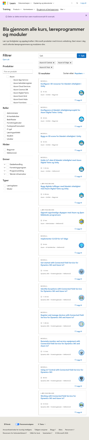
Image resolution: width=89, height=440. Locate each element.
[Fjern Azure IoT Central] (47, 63)
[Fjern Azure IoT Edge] (65, 63)
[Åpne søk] (77, 3)
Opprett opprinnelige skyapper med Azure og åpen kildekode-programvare (62, 213)
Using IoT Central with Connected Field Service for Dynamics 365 (62, 371)
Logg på (83, 3)
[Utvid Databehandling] (5, 164)
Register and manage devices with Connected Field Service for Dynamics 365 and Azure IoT (62, 316)
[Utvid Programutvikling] (5, 171)
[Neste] (72, 3)
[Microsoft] (4, 3)
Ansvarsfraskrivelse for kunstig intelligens (17, 430)
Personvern (69, 430)
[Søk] (57, 55)
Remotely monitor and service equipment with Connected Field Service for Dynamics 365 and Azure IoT (60, 343)
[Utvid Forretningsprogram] (5, 167)
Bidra (60, 430)
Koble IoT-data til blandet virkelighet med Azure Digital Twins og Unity (61, 161)
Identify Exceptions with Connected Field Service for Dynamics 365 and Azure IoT (61, 290)
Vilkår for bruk (35, 433)
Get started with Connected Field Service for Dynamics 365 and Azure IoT (59, 263)
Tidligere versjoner (41, 430)
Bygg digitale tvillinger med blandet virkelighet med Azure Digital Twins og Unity (60, 187)
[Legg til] (78, 100)
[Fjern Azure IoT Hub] (46, 67)
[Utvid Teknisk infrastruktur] (5, 174)
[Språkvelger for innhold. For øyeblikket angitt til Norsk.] (7, 424)
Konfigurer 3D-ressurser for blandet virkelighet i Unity (61, 85)
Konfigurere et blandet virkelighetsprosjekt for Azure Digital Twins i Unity (60, 111)
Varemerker (47, 433)
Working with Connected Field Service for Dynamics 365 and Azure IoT (58, 397)
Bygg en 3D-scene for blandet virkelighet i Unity (61, 136)
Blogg (52, 430)
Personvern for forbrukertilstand (14, 433)
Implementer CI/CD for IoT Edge (54, 239)
